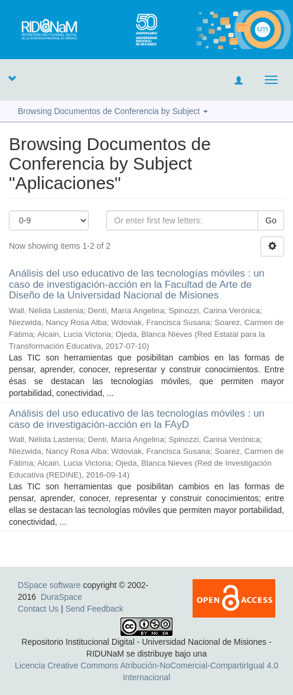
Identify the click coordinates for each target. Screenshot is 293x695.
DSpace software (49, 585)
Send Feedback (94, 608)
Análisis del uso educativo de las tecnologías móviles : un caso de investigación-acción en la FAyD (137, 419)
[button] (12, 78)
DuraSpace (61, 597)
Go (270, 220)
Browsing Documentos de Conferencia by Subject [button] (113, 111)
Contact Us (38, 608)
